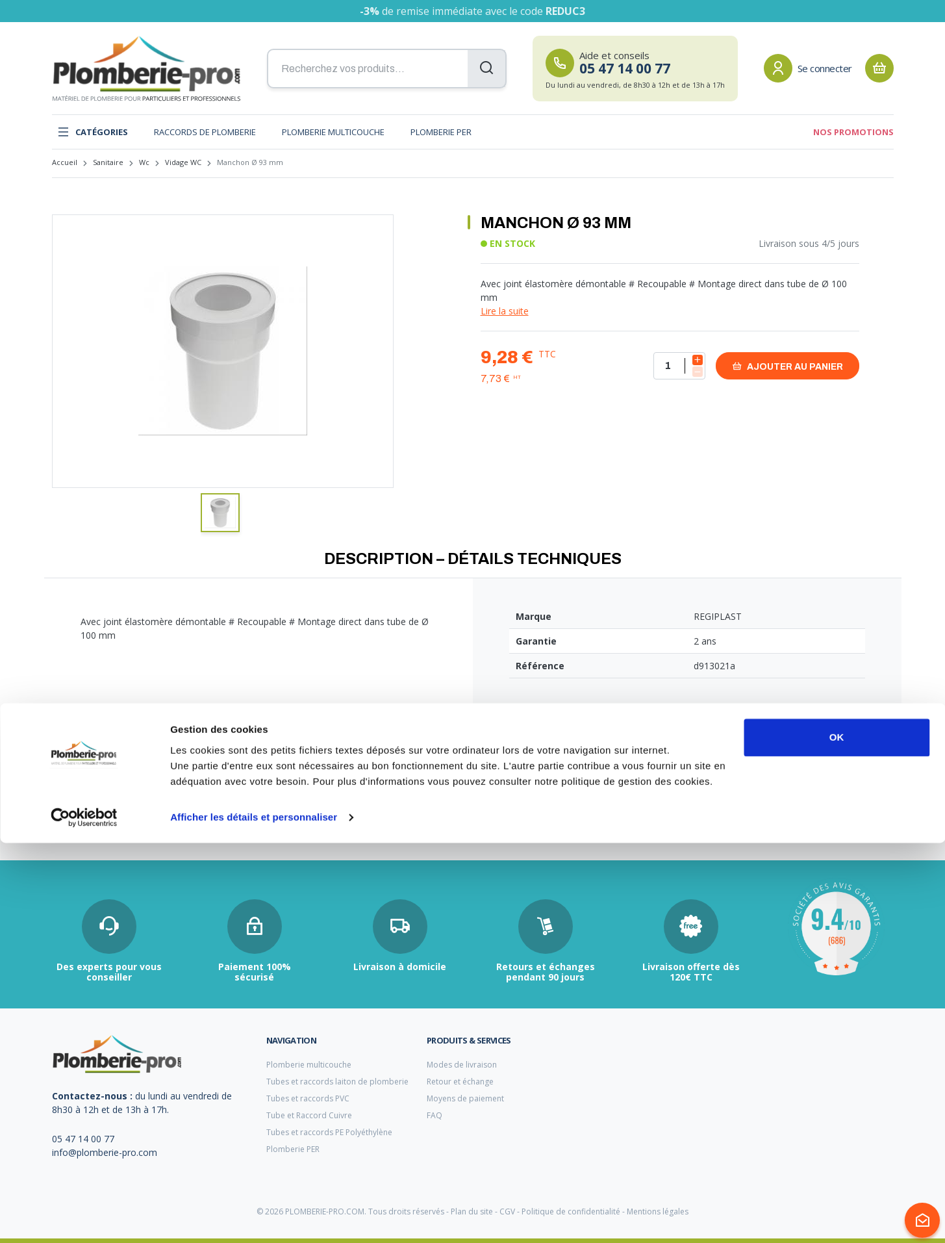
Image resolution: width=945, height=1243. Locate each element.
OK (836, 1137)
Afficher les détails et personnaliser (253, 1217)
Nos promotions (853, 132)
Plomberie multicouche (333, 132)
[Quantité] (679, 365)
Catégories (92, 131)
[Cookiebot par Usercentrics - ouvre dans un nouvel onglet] (84, 1217)
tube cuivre (356, 821)
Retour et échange (460, 1081)
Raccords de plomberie (205, 132)
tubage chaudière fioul (93, 820)
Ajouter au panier (787, 366)
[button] (220, 512)
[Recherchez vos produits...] (387, 69)
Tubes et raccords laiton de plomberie (337, 1081)
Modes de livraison (462, 1064)
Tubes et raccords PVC (307, 1098)
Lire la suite (505, 311)
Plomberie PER (441, 132)
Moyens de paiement (465, 1098)
